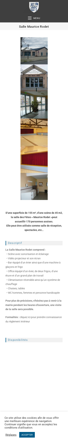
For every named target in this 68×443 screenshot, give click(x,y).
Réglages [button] (11, 434)
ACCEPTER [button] (27, 434)
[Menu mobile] (34, 18)
